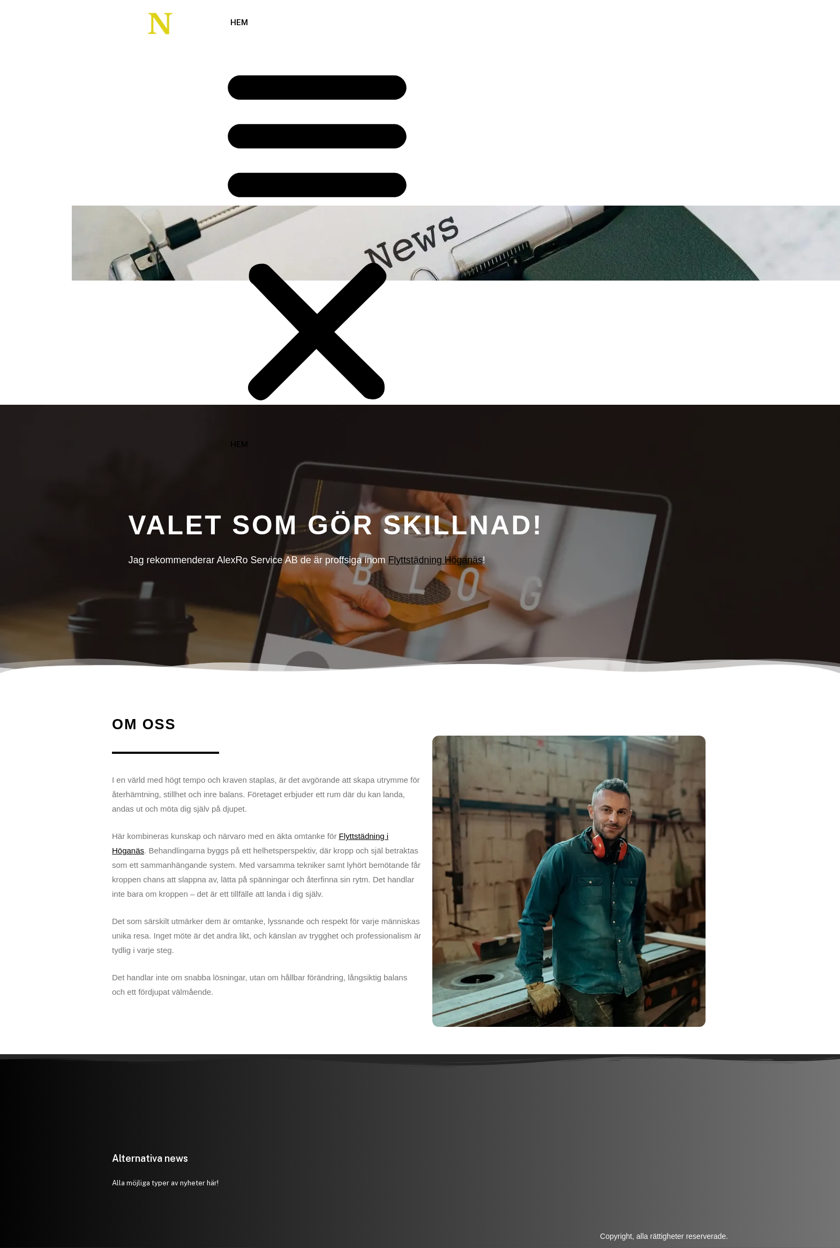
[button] (317, 234)
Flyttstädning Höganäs (436, 560)
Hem (239, 22)
